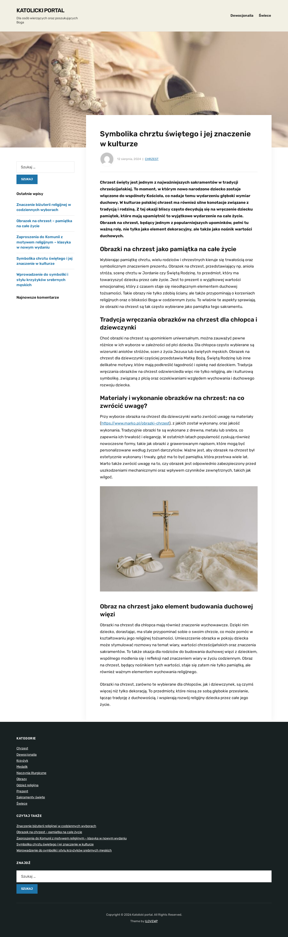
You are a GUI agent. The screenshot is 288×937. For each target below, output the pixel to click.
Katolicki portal (40, 10)
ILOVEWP (151, 921)
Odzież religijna (27, 785)
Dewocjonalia (241, 15)
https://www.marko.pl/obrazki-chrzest (136, 423)
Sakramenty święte (30, 797)
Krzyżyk (22, 760)
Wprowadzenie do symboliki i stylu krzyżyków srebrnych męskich (42, 279)
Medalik (22, 766)
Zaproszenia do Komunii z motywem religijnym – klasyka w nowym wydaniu (43, 242)
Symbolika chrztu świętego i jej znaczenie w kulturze (55, 844)
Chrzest (152, 159)
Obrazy (21, 779)
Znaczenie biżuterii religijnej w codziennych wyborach (56, 826)
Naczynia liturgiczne (31, 773)
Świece (265, 15)
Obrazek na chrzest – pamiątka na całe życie (49, 832)
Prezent (22, 791)
